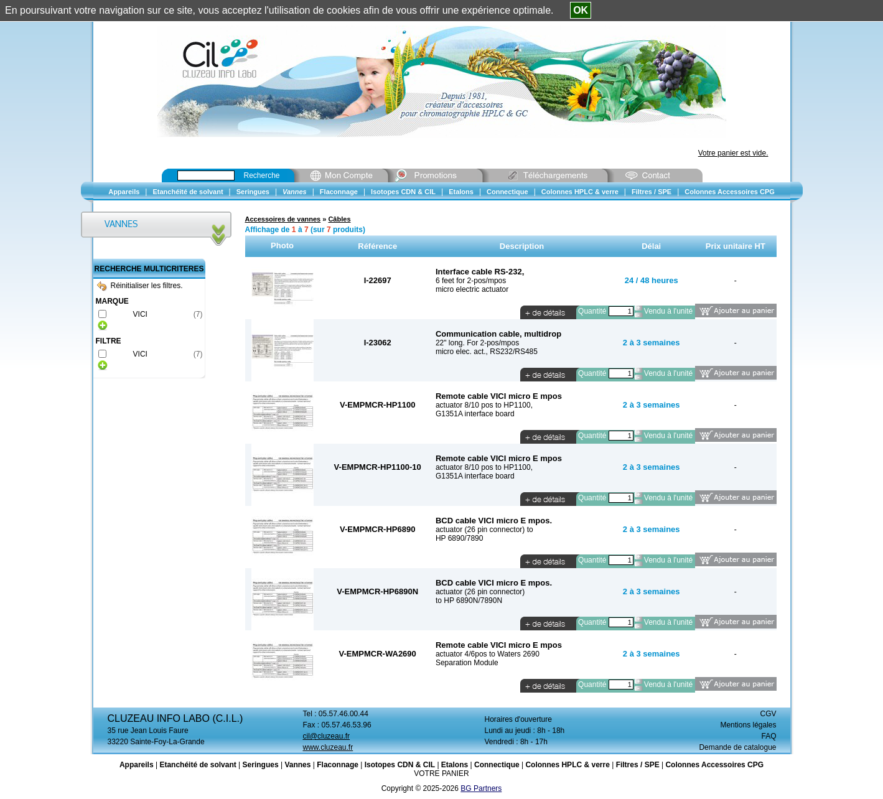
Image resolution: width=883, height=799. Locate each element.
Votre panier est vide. (733, 153)
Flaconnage (337, 764)
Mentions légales (748, 725)
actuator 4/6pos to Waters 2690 (488, 654)
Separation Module (467, 662)
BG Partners (481, 788)
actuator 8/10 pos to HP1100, (484, 405)
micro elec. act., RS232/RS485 (487, 351)
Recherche (262, 175)
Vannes (297, 764)
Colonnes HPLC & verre (567, 764)
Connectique (497, 764)
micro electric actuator (472, 289)
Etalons (454, 764)
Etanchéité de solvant (197, 764)
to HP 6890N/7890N (469, 600)
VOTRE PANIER (441, 773)
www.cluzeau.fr (328, 747)
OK (580, 10)
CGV (768, 713)
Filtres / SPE (638, 764)
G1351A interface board (475, 413)
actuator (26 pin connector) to (484, 529)
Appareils (136, 764)
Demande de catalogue (737, 747)
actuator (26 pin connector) (480, 591)
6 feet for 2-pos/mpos (471, 280)
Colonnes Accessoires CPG (714, 764)
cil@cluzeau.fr (326, 736)
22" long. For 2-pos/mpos (477, 343)
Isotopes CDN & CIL (400, 764)
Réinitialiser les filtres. (140, 285)
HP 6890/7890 (460, 538)
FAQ (768, 736)
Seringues (261, 764)
